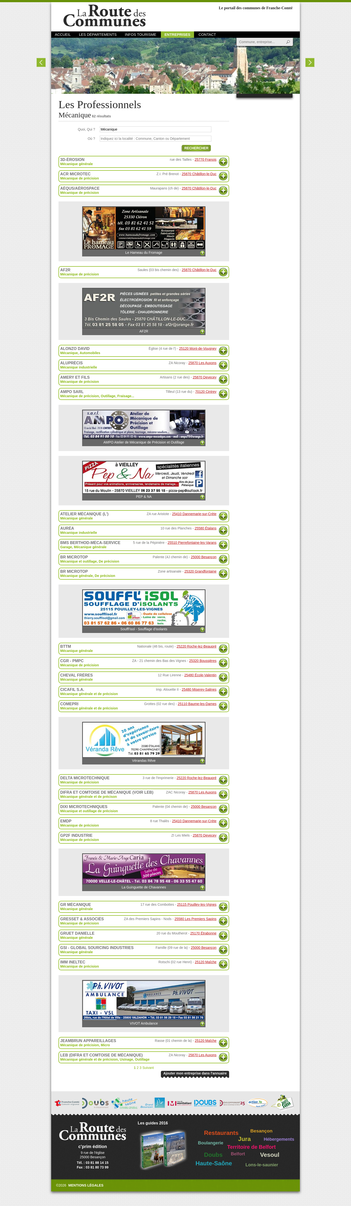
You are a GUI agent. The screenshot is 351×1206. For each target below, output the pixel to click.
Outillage (108, 396)
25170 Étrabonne (203, 933)
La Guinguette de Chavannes (143, 871)
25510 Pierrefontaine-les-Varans (191, 543)
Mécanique (69, 353)
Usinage (126, 1059)
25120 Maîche (205, 962)
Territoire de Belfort (251, 1147)
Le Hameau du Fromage (143, 230)
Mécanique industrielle (78, 367)
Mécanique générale (76, 164)
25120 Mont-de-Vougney (197, 348)
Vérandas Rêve (143, 742)
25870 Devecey (204, 377)
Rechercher (196, 148)
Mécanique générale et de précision (89, 694)
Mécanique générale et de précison (88, 797)
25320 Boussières (202, 661)
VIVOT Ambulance (143, 1002)
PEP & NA (143, 480)
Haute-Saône (213, 1163)
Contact (207, 34)
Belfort (238, 1153)
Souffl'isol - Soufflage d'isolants (143, 610)
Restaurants (221, 1133)
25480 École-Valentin (200, 675)
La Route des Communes (104, 15)
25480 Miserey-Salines (199, 689)
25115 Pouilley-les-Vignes (196, 904)
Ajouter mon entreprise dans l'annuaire (195, 1073)
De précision (109, 561)
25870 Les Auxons (202, 363)
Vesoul (269, 1154)
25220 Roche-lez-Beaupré (196, 646)
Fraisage (124, 396)
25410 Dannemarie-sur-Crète (194, 514)
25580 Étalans (205, 528)
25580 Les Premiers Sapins (195, 919)
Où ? (91, 139)
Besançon (261, 1130)
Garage (66, 547)
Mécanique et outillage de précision (89, 811)
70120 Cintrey (205, 392)
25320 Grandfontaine (200, 571)
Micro (105, 1045)
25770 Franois (205, 159)
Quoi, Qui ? (86, 129)
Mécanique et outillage (78, 561)
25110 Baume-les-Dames (197, 704)
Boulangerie (210, 1142)
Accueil (63, 34)
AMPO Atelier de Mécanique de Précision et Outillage (143, 427)
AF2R (143, 310)
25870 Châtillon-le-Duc (199, 174)
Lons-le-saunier (261, 1164)
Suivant (148, 1068)
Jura (244, 1139)
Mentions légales (85, 1185)
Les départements (98, 34)
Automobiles (90, 353)
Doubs (213, 1154)
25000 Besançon (203, 557)
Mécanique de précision (79, 178)
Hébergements (279, 1139)
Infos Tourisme (140, 34)
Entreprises (177, 34)
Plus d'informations (223, 162)
